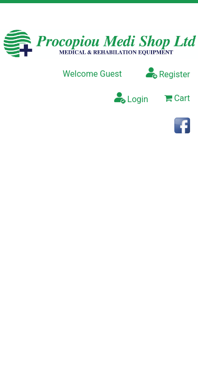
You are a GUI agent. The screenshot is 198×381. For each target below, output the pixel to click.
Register (168, 73)
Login (131, 98)
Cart (177, 98)
